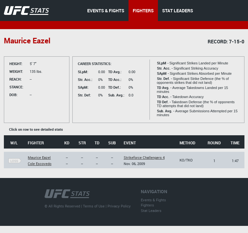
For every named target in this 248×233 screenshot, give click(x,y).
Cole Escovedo (39, 163)
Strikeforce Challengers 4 (144, 157)
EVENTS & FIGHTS (105, 10)
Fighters (147, 205)
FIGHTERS (143, 10)
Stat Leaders (151, 210)
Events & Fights (153, 199)
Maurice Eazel (39, 157)
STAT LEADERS (177, 10)
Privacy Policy (119, 206)
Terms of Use (94, 206)
